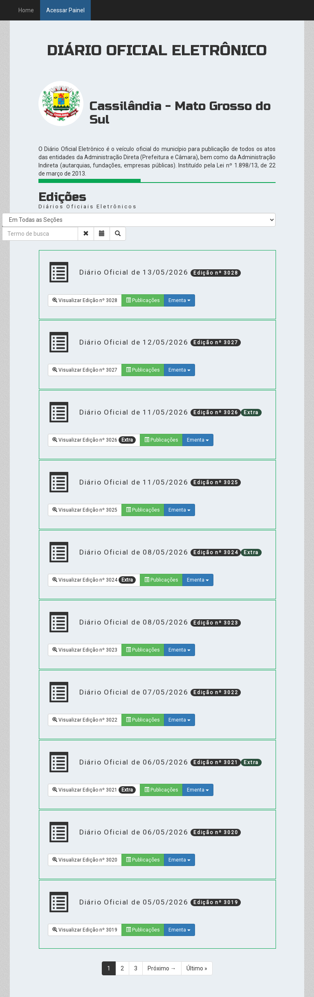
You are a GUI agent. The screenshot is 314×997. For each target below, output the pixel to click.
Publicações (143, 300)
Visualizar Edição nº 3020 (84, 860)
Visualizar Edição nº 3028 (84, 300)
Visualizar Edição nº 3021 (94, 790)
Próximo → (162, 968)
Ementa (179, 300)
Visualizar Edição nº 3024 (94, 580)
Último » (196, 968)
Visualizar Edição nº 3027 (84, 370)
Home (26, 10)
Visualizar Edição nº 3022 (84, 720)
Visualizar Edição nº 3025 (84, 510)
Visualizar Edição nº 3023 (84, 650)
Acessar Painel (65, 10)
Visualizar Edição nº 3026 (94, 440)
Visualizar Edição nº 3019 (84, 930)
